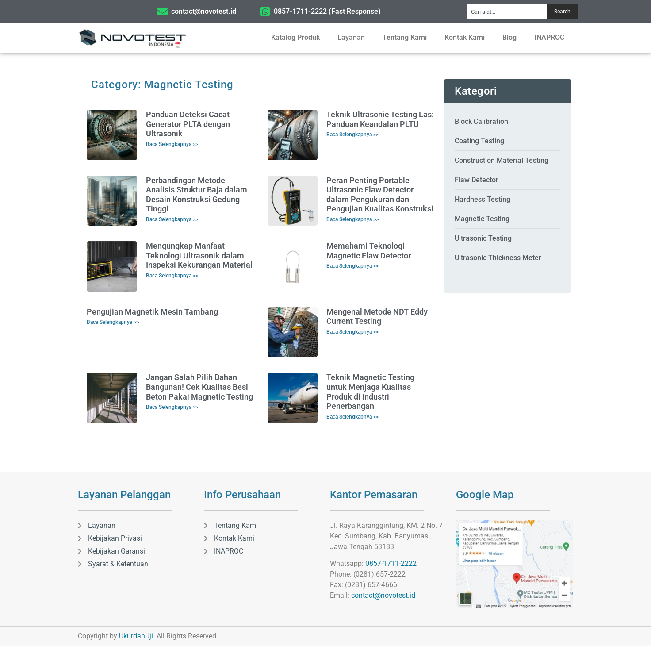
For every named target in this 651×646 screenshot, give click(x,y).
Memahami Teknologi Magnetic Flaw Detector (368, 250)
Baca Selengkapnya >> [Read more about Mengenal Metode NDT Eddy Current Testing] (352, 332)
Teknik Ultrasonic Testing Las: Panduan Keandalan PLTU (380, 119)
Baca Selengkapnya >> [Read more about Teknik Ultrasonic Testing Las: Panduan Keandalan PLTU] (352, 134)
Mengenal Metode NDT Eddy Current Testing (377, 316)
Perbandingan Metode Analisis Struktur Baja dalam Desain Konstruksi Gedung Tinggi (196, 195)
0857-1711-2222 (391, 563)
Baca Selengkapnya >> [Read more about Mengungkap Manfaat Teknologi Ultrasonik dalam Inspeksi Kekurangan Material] (172, 276)
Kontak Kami (464, 37)
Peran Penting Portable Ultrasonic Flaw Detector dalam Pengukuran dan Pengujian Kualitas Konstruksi (379, 195)
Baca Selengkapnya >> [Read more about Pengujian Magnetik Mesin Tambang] (113, 322)
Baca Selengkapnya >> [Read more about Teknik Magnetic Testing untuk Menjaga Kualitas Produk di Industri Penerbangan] (352, 417)
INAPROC (549, 37)
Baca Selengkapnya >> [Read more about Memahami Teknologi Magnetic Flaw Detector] (352, 266)
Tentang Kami (405, 37)
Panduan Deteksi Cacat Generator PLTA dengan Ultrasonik (188, 124)
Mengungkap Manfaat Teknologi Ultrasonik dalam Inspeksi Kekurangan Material (199, 255)
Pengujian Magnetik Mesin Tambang (152, 311)
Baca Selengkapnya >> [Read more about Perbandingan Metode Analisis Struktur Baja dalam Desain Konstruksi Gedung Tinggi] (172, 219)
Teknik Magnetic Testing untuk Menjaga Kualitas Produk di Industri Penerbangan (370, 392)
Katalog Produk (295, 37)
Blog (509, 37)
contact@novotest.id (383, 595)
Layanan (351, 37)
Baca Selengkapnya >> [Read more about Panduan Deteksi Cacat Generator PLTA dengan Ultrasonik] (172, 144)
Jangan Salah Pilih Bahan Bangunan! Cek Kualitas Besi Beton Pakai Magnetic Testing (199, 387)
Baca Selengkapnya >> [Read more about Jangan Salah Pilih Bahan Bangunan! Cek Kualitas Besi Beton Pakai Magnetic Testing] (172, 407)
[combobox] (507, 11)
